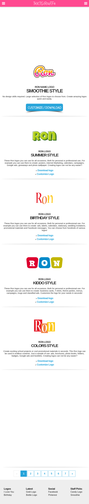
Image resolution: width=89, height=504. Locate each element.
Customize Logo (45, 174)
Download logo (45, 170)
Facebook (53, 492)
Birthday (8, 495)
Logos (7, 488)
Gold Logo (31, 492)
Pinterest (52, 495)
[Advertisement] (44, 34)
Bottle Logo (31, 495)
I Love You (9, 492)
